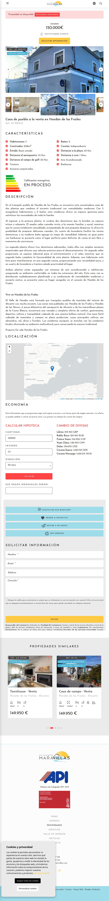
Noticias (54, 838)
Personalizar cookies (28, 888)
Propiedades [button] (54, 825)
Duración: (13, 459)
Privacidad (58, 890)
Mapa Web (78, 890)
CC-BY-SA (98, 399)
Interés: (12, 446)
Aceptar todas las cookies (28, 880)
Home (54, 816)
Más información (41, 873)
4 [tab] (58, 728)
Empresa (54, 821)
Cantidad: (13, 432)
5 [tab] (61, 728)
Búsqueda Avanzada (47, 14)
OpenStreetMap (80, 399)
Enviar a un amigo (54, 526)
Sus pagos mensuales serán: (27, 484)
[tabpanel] (30, 689)
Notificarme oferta (55, 34)
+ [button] (9, 347)
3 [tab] (55, 728)
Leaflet (62, 399)
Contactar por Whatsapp (54, 509)
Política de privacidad (94, 600)
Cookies (68, 890)
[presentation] (21, 610)
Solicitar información (54, 41)
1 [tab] (48, 728)
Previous (8, 69)
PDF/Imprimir (54, 533)
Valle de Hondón (54, 834)
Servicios (54, 830)
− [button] (9, 351)
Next (100, 69)
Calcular (29, 476)
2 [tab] (51, 728)
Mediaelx (96, 890)
